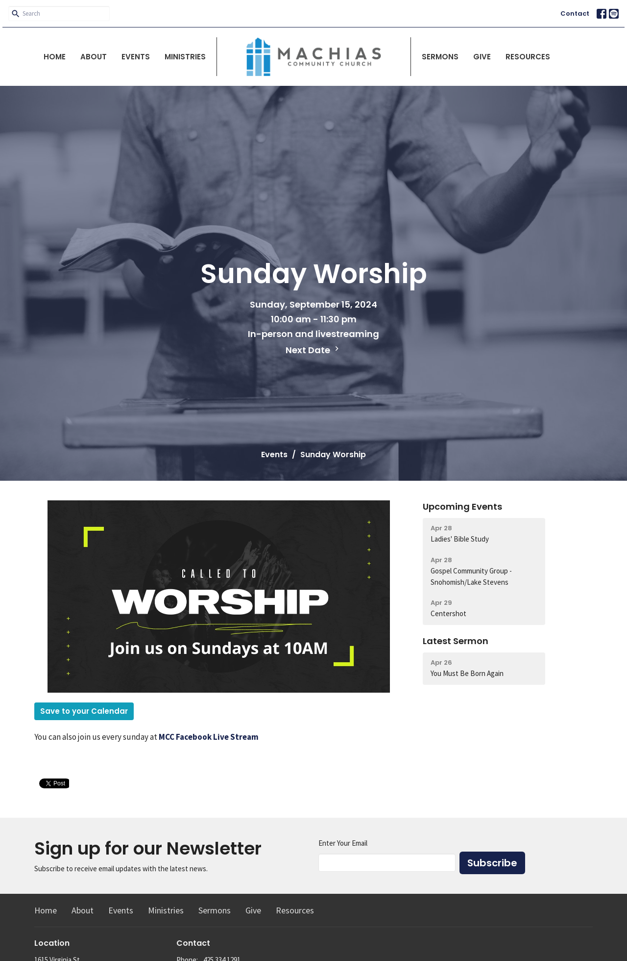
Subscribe (492, 863)
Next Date (313, 350)
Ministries (185, 57)
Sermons (440, 57)
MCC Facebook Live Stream (209, 736)
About (93, 57)
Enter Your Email (342, 843)
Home (55, 57)
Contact (574, 13)
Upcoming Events (462, 506)
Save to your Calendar (84, 711)
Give (482, 57)
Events (135, 57)
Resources (528, 57)
